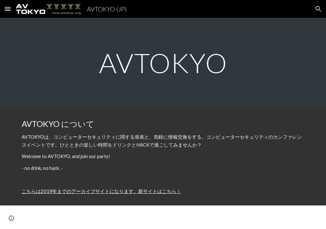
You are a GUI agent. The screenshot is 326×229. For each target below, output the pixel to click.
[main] (163, 63)
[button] (7, 8)
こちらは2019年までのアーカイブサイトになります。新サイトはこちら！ (101, 191)
